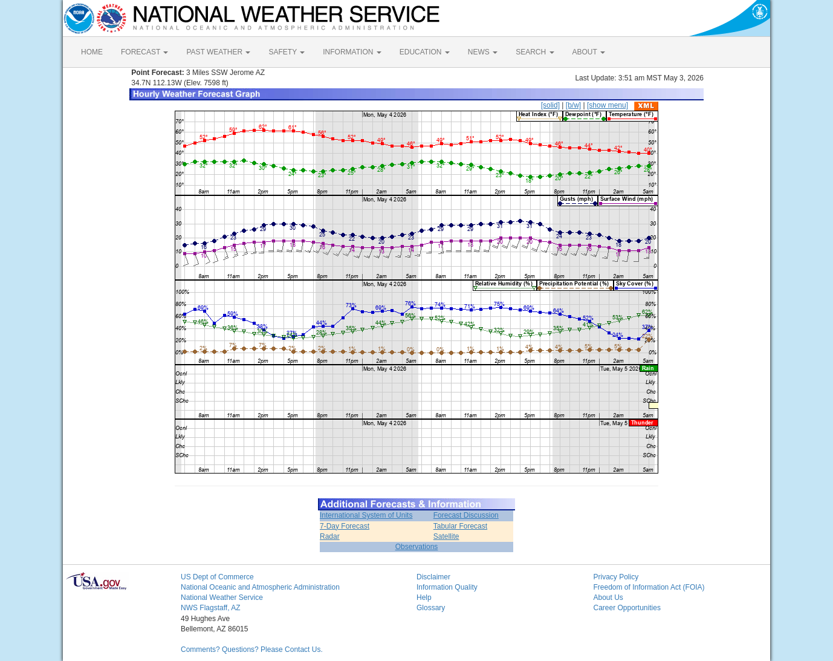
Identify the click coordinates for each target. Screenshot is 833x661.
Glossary (430, 608)
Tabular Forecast (460, 526)
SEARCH (535, 52)
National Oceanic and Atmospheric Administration (260, 587)
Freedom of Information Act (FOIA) (649, 587)
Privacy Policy (616, 577)
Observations (416, 546)
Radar (330, 536)
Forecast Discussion (466, 515)
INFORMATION (352, 52)
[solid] (550, 105)
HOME (92, 52)
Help (424, 597)
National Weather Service (222, 597)
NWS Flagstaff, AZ (210, 608)
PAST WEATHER (218, 52)
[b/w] (573, 105)
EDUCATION (425, 52)
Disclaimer (433, 577)
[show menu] (607, 105)
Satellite (446, 536)
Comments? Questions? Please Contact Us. (252, 649)
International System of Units (366, 515)
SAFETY (286, 52)
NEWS (483, 52)
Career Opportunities (627, 608)
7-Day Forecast (344, 526)
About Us (608, 597)
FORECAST (144, 52)
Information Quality (447, 587)
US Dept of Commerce (217, 577)
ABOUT (588, 52)
